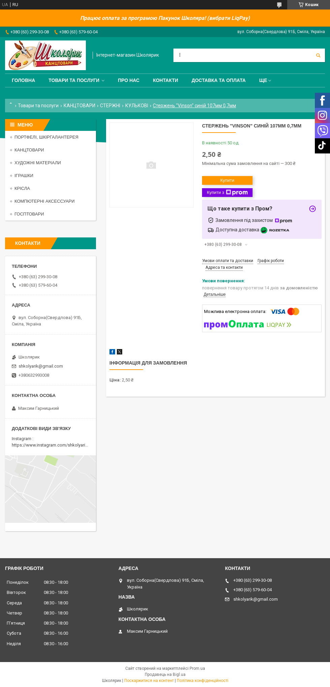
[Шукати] (318, 55)
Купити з (227, 193)
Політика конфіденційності (202, 680)
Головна (23, 80)
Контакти (165, 80)
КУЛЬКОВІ (136, 105)
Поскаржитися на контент (149, 680)
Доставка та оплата (219, 80)
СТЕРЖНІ (110, 105)
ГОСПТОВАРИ (29, 214)
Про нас (128, 80)
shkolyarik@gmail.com (41, 366)
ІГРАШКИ (23, 175)
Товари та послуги (73, 80)
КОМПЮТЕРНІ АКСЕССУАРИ (44, 201)
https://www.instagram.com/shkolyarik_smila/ (57, 445)
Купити (227, 180)
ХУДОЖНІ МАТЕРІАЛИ (37, 162)
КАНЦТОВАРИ (79, 105)
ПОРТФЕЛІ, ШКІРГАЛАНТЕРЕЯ (46, 137)
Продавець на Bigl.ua (165, 674)
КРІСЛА (22, 188)
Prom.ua (197, 668)
